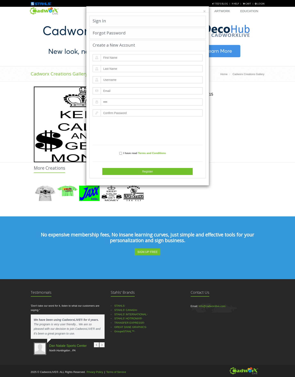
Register (147, 171)
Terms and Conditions (152, 153)
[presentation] (147, 131)
